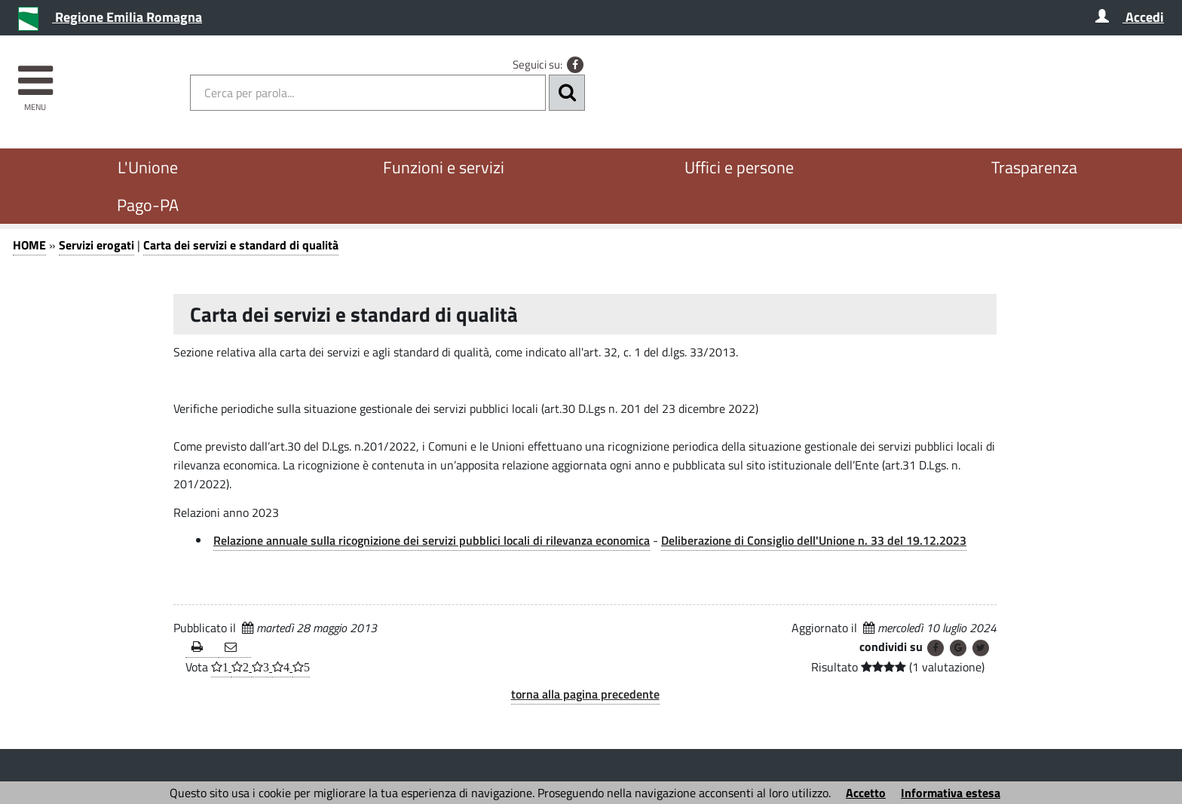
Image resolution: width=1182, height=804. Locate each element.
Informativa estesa (950, 793)
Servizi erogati (96, 245)
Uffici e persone (739, 167)
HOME (29, 245)
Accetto (866, 793)
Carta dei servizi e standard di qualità (240, 245)
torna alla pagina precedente (585, 694)
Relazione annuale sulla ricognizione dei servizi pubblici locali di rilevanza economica (431, 540)
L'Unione (148, 167)
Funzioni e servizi (443, 167)
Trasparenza (1034, 167)
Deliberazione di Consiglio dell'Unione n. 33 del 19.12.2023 (813, 540)
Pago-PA (148, 205)
